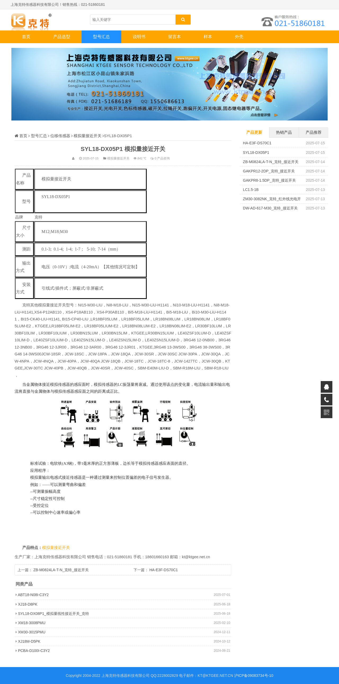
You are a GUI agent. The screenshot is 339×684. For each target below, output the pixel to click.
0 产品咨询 (162, 158)
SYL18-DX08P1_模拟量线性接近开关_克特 (53, 613)
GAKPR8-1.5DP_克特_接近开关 (269, 180)
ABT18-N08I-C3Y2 (33, 595)
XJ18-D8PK (27, 604)
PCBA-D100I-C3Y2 (34, 651)
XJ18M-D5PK (29, 641)
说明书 (139, 36)
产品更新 (254, 132)
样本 (208, 36)
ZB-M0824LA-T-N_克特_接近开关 (61, 570)
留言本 (174, 36)
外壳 (239, 36)
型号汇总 (101, 36)
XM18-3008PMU (32, 623)
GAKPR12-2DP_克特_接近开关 (269, 171)
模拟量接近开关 (87, 135)
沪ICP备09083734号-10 (253, 675)
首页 (26, 36)
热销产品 (284, 132)
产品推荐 (314, 132)
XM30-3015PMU (32, 632)
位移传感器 (60, 135)
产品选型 (61, 36)
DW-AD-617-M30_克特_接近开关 (270, 208)
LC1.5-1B (250, 189)
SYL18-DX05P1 (256, 152)
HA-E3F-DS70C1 (163, 570)
